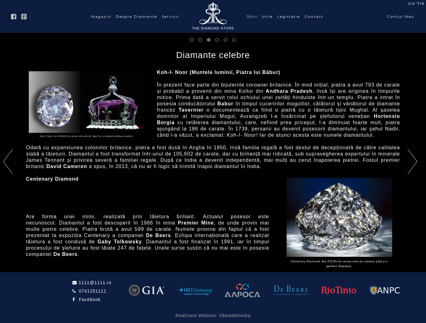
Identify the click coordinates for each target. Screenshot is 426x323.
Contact (314, 16)
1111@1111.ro (94, 282)
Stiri (252, 16)
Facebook (90, 299)
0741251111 (91, 291)
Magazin (101, 16)
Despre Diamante (136, 16)
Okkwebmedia (235, 315)
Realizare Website (195, 315)
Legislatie (288, 16)
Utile (267, 16)
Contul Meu (400, 16)
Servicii (170, 16)
